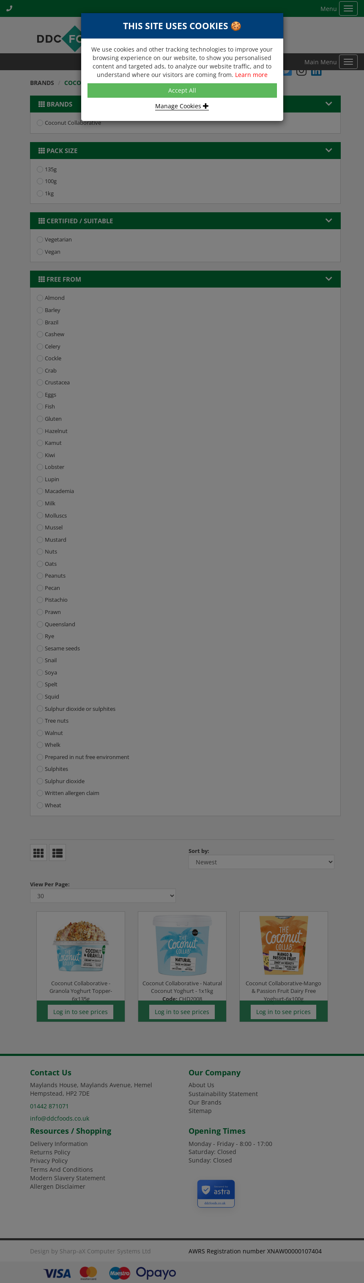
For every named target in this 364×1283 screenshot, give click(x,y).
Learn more (251, 75)
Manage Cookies (182, 106)
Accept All (182, 90)
